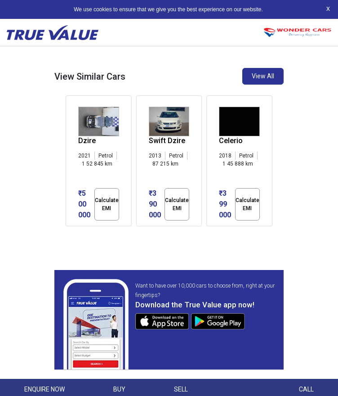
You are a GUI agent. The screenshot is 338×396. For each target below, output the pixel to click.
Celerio (231, 140)
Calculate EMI (107, 204)
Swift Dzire (167, 140)
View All (263, 76)
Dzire (87, 140)
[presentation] (70, 163)
